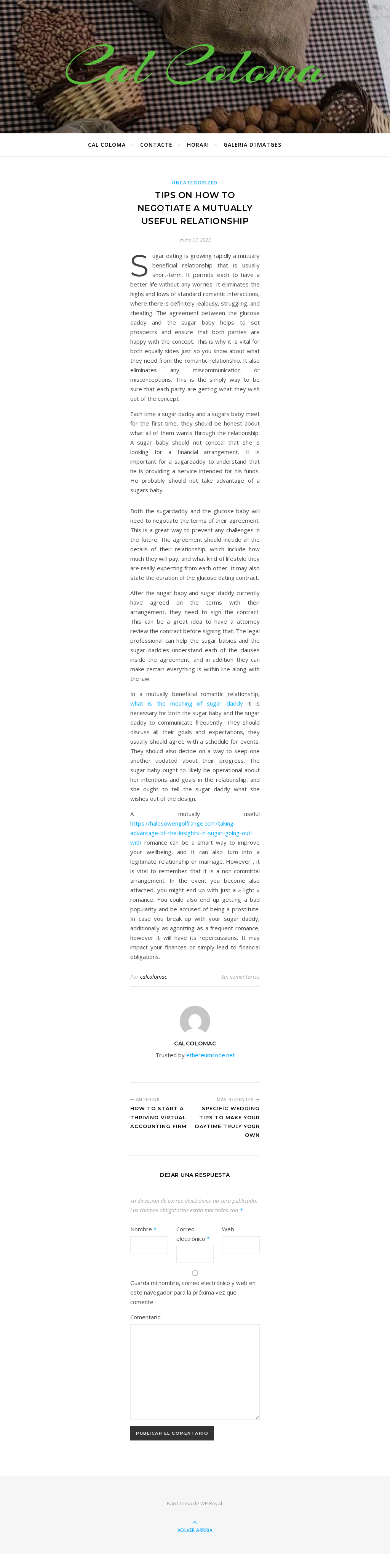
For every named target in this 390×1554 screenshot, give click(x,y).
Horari (198, 144)
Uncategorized (195, 182)
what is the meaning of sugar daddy (186, 703)
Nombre (143, 1229)
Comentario (145, 1317)
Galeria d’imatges (252, 144)
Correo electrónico (193, 1233)
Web (228, 1229)
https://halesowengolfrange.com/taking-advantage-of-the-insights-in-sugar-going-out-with (191, 832)
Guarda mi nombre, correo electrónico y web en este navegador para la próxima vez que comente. (193, 1292)
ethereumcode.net (210, 1055)
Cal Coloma (195, 66)
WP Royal (211, 1503)
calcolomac (153, 976)
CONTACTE (156, 144)
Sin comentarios (240, 976)
